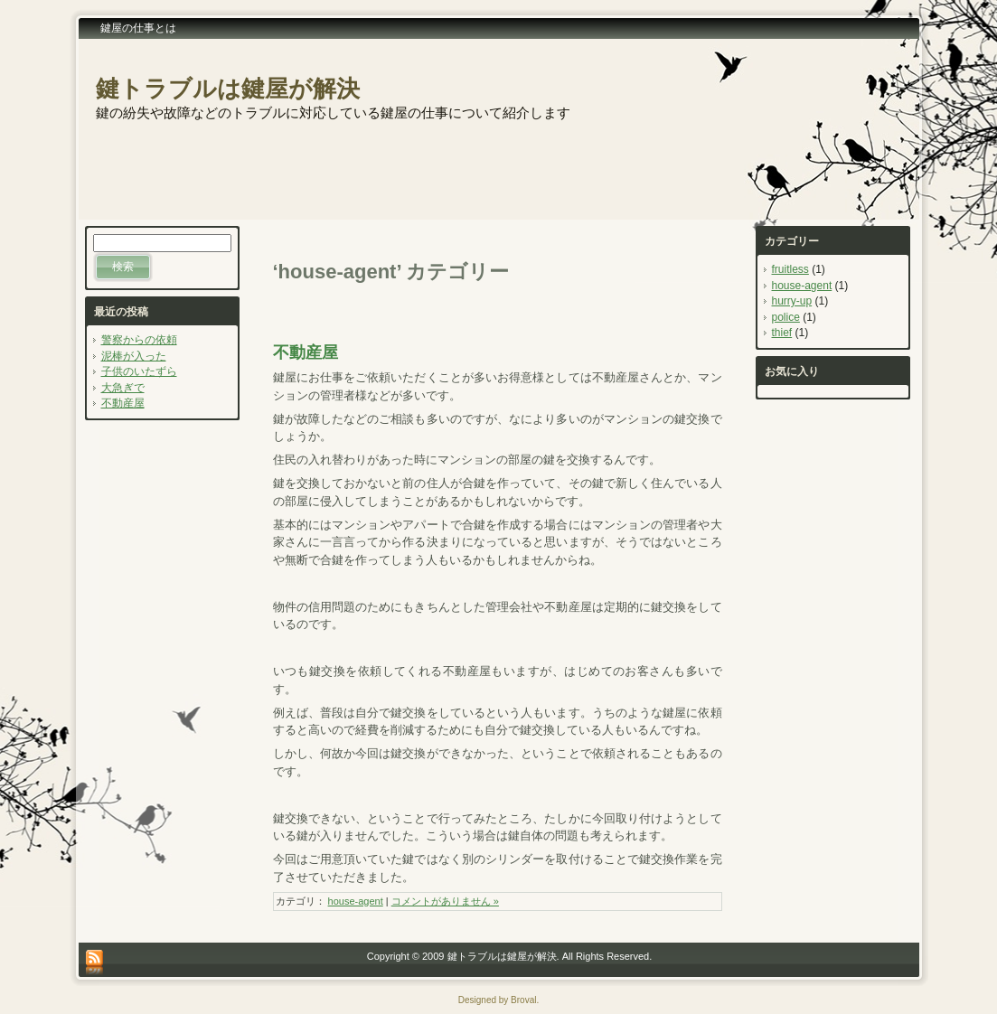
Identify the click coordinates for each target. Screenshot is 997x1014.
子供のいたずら (139, 371)
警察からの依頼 (139, 339)
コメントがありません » (445, 901)
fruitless (790, 269)
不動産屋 (123, 403)
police (786, 317)
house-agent (355, 901)
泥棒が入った (133, 356)
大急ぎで (123, 387)
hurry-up (792, 301)
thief (782, 332)
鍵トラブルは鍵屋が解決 (228, 88)
